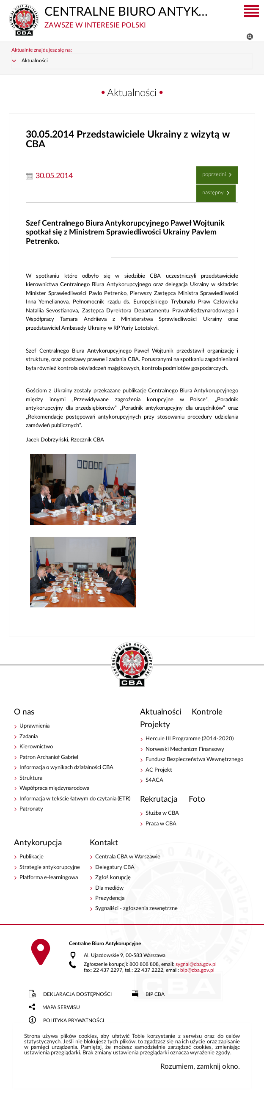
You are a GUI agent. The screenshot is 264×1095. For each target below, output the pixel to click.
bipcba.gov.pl (197, 971)
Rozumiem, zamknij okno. (200, 1067)
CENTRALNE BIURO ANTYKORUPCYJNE (109, 16)
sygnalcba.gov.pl (196, 965)
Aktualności (35, 61)
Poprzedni (212, 172)
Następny (211, 190)
